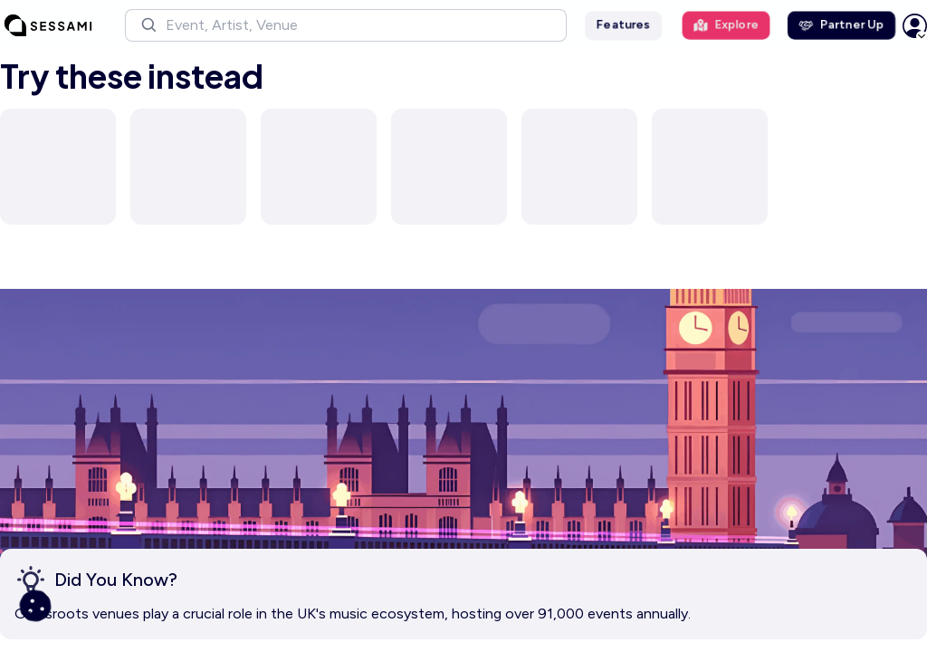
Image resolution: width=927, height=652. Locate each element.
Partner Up (841, 25)
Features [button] (623, 25)
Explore (726, 25)
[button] (346, 25)
